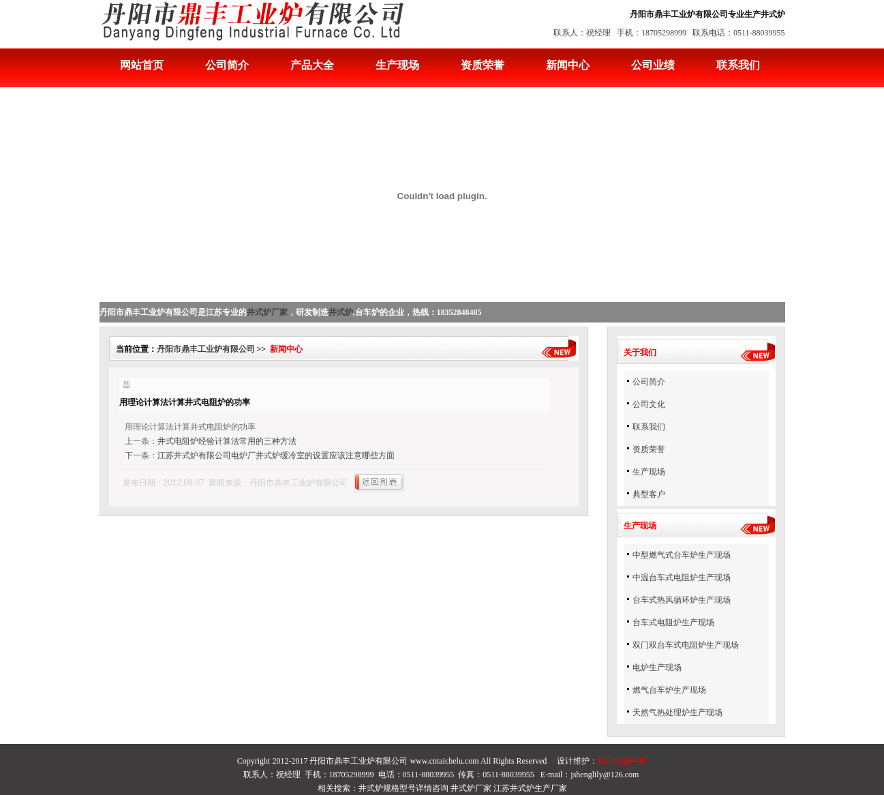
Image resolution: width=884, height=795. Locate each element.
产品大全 (312, 65)
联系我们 (738, 65)
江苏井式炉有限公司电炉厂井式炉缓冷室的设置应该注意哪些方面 (276, 455)
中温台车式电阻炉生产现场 (681, 577)
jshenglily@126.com (604, 774)
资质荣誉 (482, 65)
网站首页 (142, 65)
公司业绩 (653, 65)
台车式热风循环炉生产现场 (681, 600)
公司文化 (648, 404)
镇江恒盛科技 (622, 761)
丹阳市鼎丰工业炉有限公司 (206, 349)
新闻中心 (568, 65)
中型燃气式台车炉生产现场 (681, 555)
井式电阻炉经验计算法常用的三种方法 (226, 441)
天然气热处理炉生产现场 (677, 712)
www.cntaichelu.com (444, 761)
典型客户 (648, 494)
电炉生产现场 (657, 667)
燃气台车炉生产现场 (669, 690)
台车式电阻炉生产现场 (673, 622)
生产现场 (397, 65)
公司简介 (227, 65)
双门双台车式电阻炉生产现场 (685, 645)
